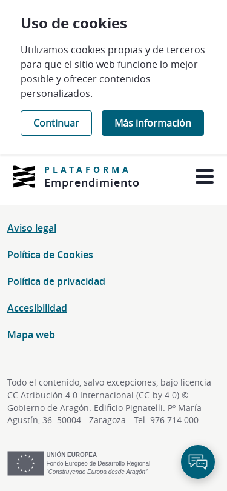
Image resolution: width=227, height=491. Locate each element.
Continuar (56, 123)
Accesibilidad (37, 308)
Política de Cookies (50, 254)
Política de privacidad (56, 281)
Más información (152, 123)
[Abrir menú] (204, 176)
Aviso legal (31, 228)
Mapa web (31, 334)
